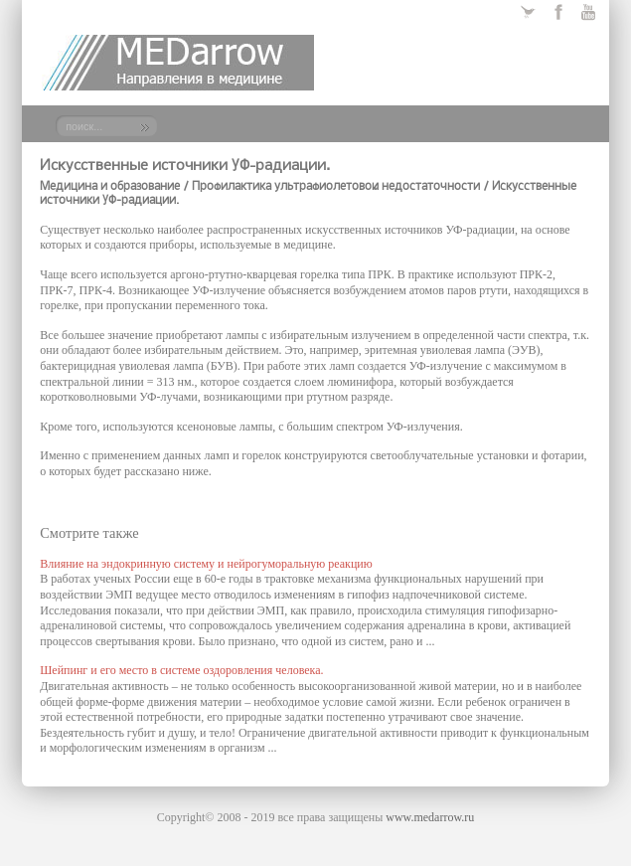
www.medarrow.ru (430, 817)
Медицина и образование (110, 187)
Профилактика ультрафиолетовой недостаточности (336, 187)
